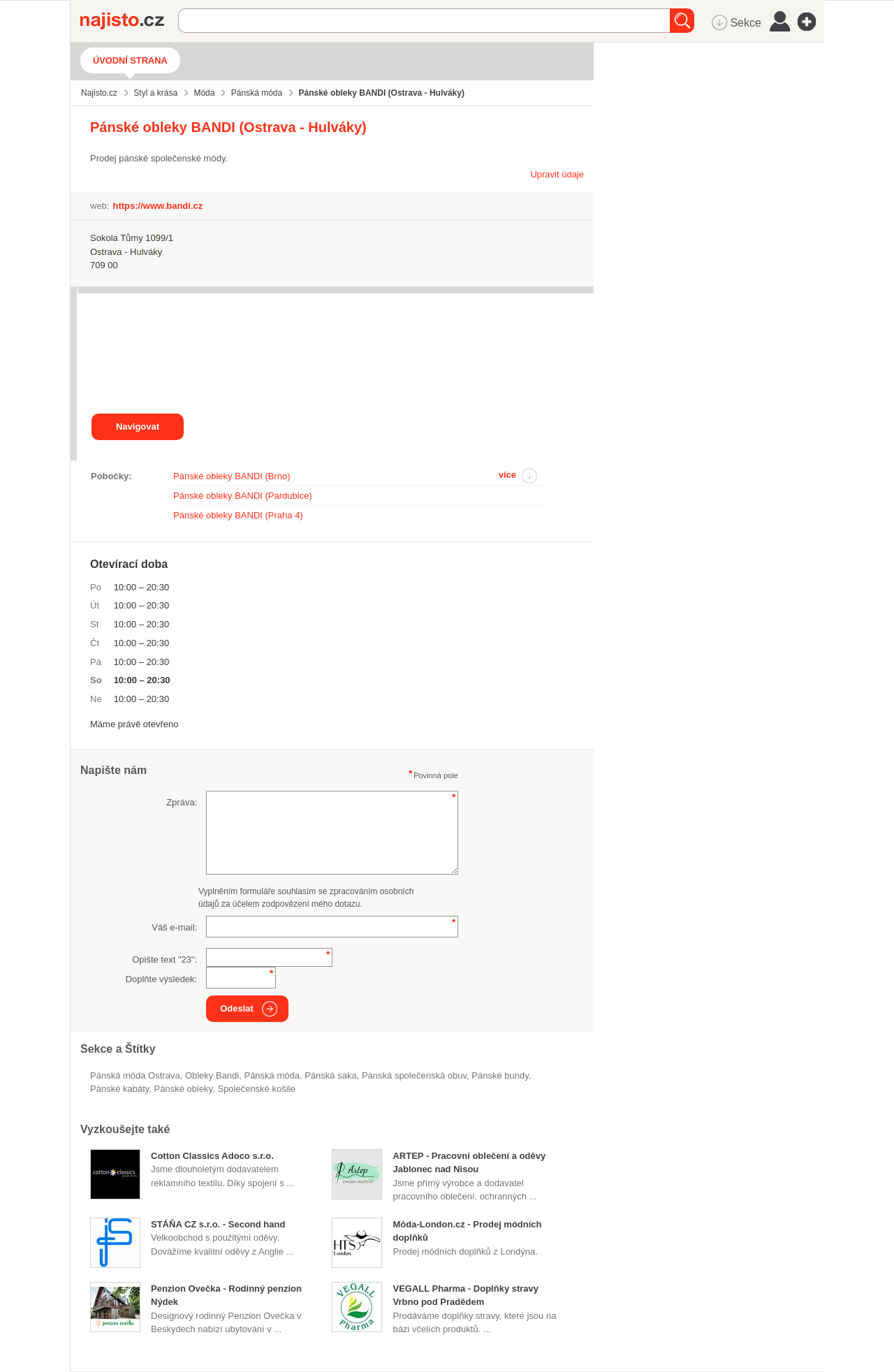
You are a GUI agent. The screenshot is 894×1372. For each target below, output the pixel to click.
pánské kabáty (119, 1088)
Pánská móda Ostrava (135, 1075)
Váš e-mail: (174, 927)
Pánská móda (272, 1075)
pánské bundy (499, 1075)
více (507, 474)
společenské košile (256, 1088)
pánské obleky (183, 1088)
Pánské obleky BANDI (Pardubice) (242, 495)
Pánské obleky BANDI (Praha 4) (238, 515)
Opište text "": (164, 959)
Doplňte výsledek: (162, 979)
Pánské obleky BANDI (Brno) (232, 476)
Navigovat (137, 426)
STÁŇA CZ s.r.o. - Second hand (218, 1224)
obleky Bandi (212, 1075)
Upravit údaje (557, 174)
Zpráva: (181, 802)
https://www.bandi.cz (157, 205)
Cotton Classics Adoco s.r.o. (212, 1156)
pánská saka (330, 1075)
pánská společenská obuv (414, 1075)
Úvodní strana (130, 60)
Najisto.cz (129, 20)
